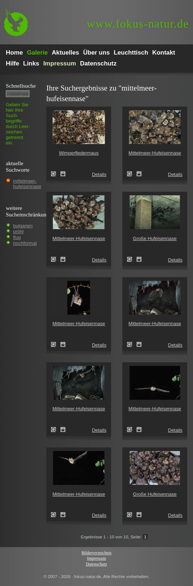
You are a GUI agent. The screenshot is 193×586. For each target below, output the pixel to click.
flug (17, 237)
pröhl (18, 231)
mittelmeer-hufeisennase (27, 183)
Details (99, 174)
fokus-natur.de (138, 23)
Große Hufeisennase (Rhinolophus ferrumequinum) (132, 259)
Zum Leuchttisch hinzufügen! (63, 173)
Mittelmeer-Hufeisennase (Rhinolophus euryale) (132, 173)
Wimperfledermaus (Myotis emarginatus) (55, 173)
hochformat (25, 243)
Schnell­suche (21, 86)
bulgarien (23, 225)
